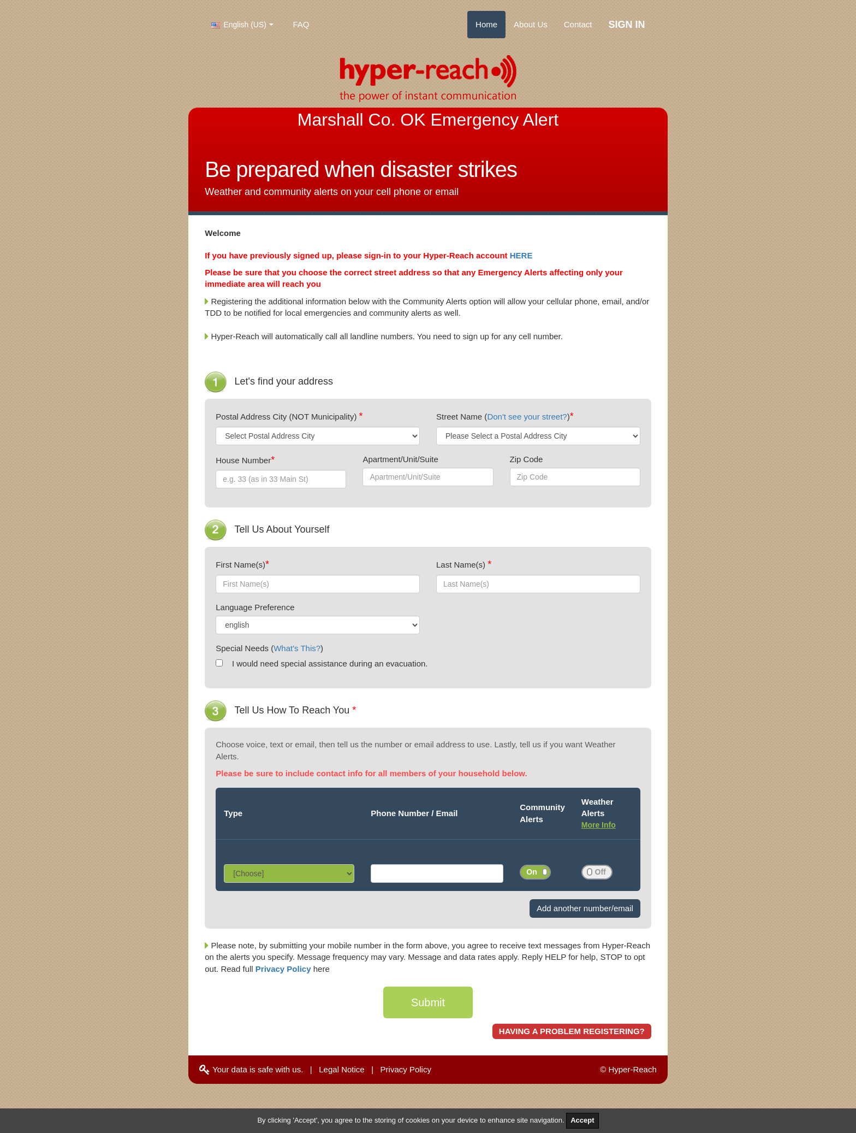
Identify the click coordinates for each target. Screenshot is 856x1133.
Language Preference (255, 607)
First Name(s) (240, 564)
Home (486, 24)
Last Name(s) (462, 564)
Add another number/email (585, 908)
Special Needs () (269, 648)
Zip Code (526, 459)
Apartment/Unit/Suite (400, 459)
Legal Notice (341, 1069)
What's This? (297, 648)
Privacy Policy (284, 968)
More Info (598, 825)
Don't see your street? (527, 416)
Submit (428, 1002)
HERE (521, 255)
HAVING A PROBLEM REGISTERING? (572, 1031)
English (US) (238, 24)
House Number (243, 460)
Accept (582, 1120)
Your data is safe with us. (251, 1069)
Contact (578, 24)
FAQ (301, 24)
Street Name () (503, 416)
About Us (531, 24)
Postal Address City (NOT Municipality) (287, 416)
